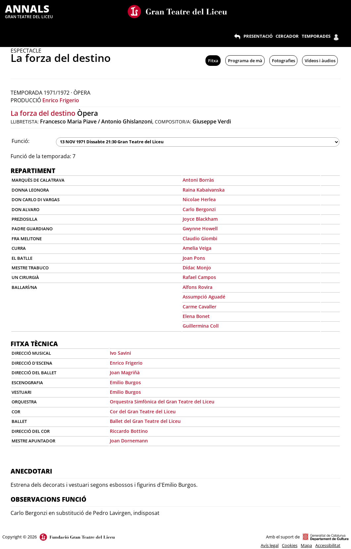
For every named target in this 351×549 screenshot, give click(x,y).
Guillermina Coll (201, 326)
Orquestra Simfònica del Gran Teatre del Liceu (162, 401)
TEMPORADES (316, 36)
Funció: (20, 141)
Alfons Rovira (197, 287)
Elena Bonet (196, 316)
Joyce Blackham (200, 219)
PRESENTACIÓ (258, 36)
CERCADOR (287, 36)
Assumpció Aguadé (204, 297)
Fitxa (213, 61)
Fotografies (283, 61)
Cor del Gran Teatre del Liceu (143, 411)
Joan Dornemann (129, 440)
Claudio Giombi (200, 238)
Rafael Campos (199, 277)
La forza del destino (43, 113)
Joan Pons (194, 258)
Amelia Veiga (197, 248)
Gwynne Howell (200, 228)
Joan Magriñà (125, 372)
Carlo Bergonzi (199, 209)
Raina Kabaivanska (204, 190)
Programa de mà (245, 61)
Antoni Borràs (198, 180)
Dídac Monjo (197, 267)
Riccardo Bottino (129, 431)
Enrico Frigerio (60, 100)
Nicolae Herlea (199, 199)
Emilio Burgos (125, 382)
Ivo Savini (120, 353)
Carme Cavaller (199, 306)
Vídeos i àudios (320, 61)
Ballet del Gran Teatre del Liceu (145, 421)
